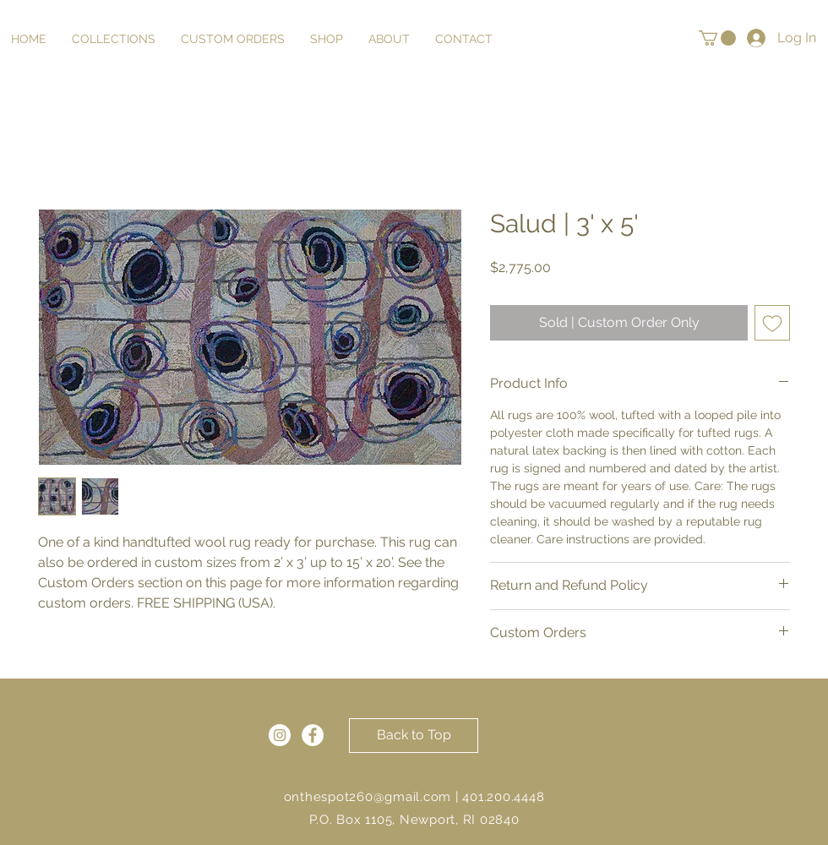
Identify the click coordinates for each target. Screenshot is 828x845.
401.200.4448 (503, 796)
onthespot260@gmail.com (368, 796)
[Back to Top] (413, 735)
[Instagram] (280, 735)
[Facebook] (313, 735)
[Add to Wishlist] (772, 323)
